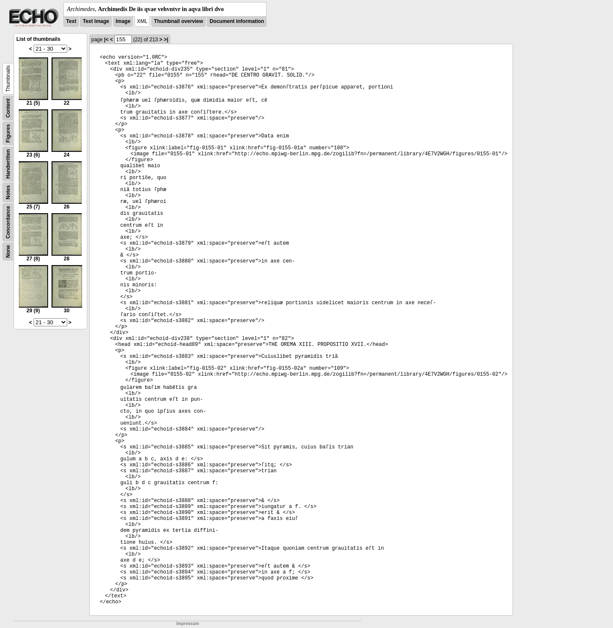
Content (8, 107)
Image (123, 21)
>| (166, 40)
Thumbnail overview (178, 21)
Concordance (8, 222)
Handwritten (8, 164)
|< (106, 40)
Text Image (96, 21)
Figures (8, 133)
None (8, 251)
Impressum (187, 623)
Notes (8, 192)
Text (71, 21)
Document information (236, 21)
